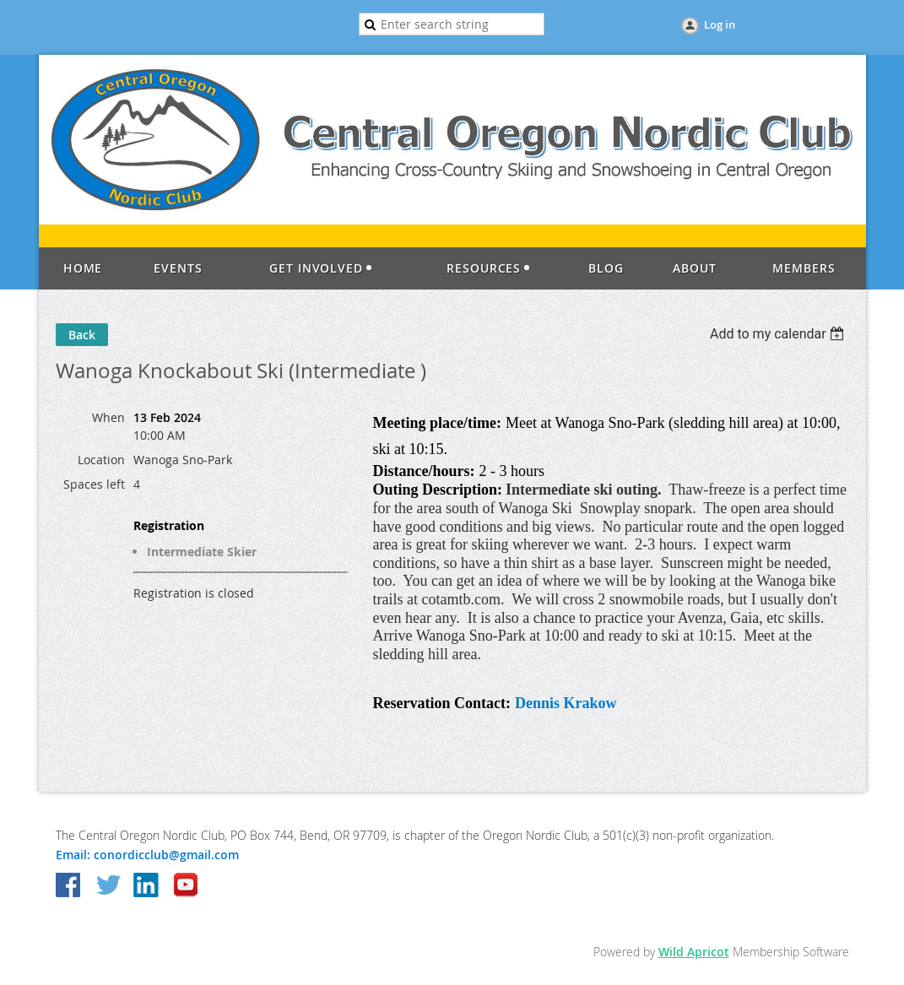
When (108, 417)
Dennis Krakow (566, 703)
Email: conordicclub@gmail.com (147, 855)
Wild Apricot (693, 952)
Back (81, 335)
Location (101, 460)
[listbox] (779, 333)
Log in (719, 24)
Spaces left (94, 484)
